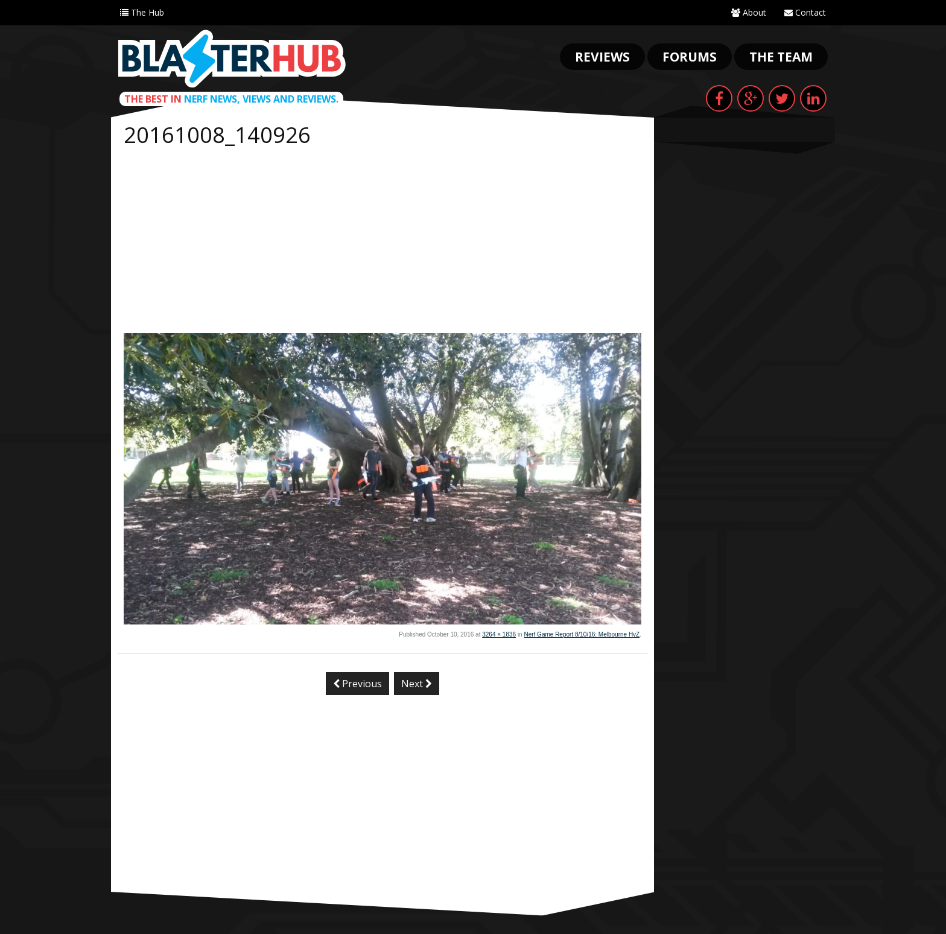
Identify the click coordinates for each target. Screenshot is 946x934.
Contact (805, 12)
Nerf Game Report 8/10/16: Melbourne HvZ (582, 634)
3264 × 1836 (499, 634)
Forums (689, 56)
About (748, 12)
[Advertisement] (382, 242)
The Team (781, 56)
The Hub (142, 12)
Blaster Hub (231, 58)
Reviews (602, 56)
